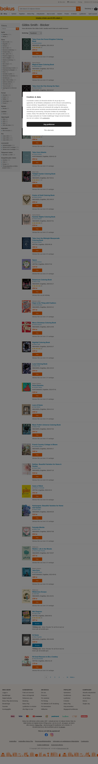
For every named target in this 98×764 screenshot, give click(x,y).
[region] (49, 113)
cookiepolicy (46, 118)
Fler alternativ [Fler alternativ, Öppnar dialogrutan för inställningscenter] (49, 130)
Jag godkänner (49, 124)
